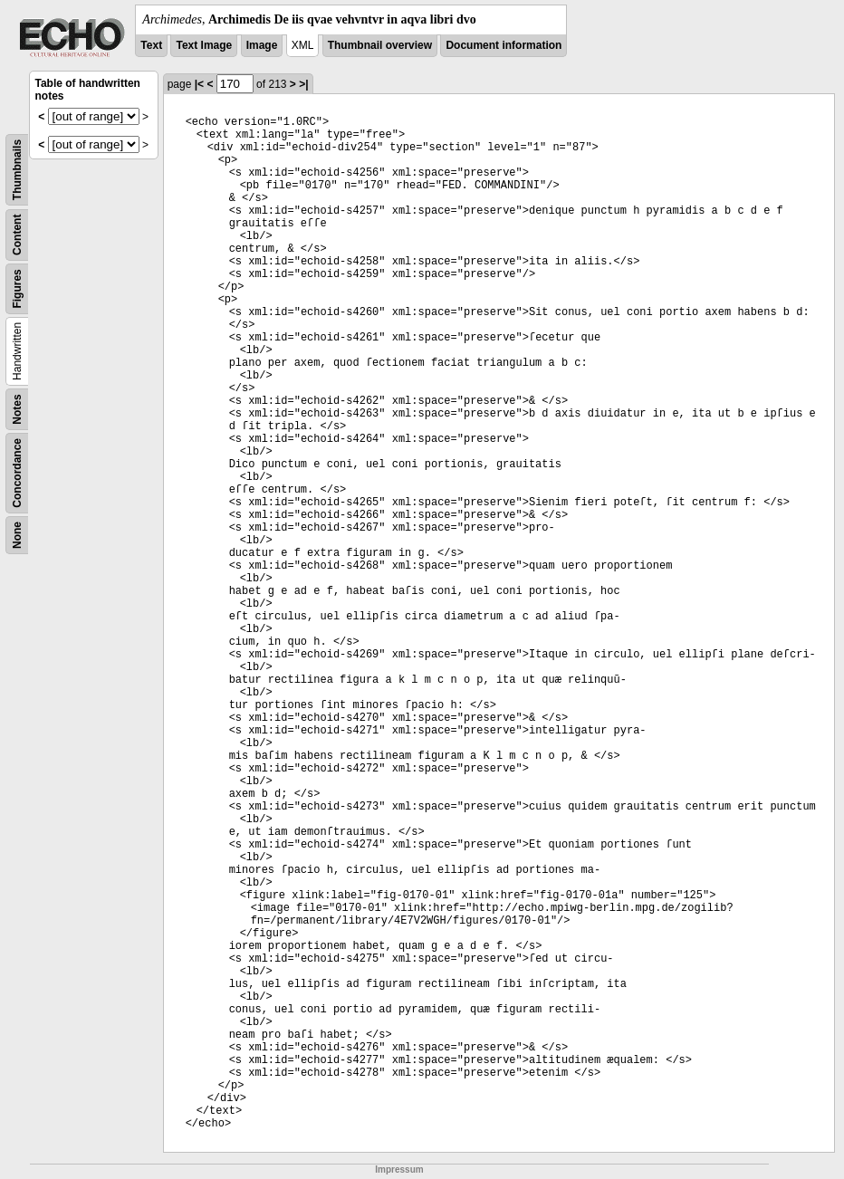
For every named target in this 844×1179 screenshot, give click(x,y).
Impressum (399, 1169)
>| (303, 84)
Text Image (204, 45)
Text (151, 45)
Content (17, 235)
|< (199, 84)
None (17, 535)
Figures (17, 288)
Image (262, 45)
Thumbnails (17, 169)
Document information (503, 45)
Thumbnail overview (380, 45)
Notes (17, 409)
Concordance (17, 473)
